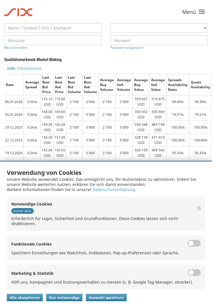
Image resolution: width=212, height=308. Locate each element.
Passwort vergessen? (127, 47)
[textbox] (53, 28)
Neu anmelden (15, 47)
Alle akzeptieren (25, 297)
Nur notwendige (64, 297)
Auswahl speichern (106, 297)
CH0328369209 (24, 68)
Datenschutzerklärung (114, 189)
